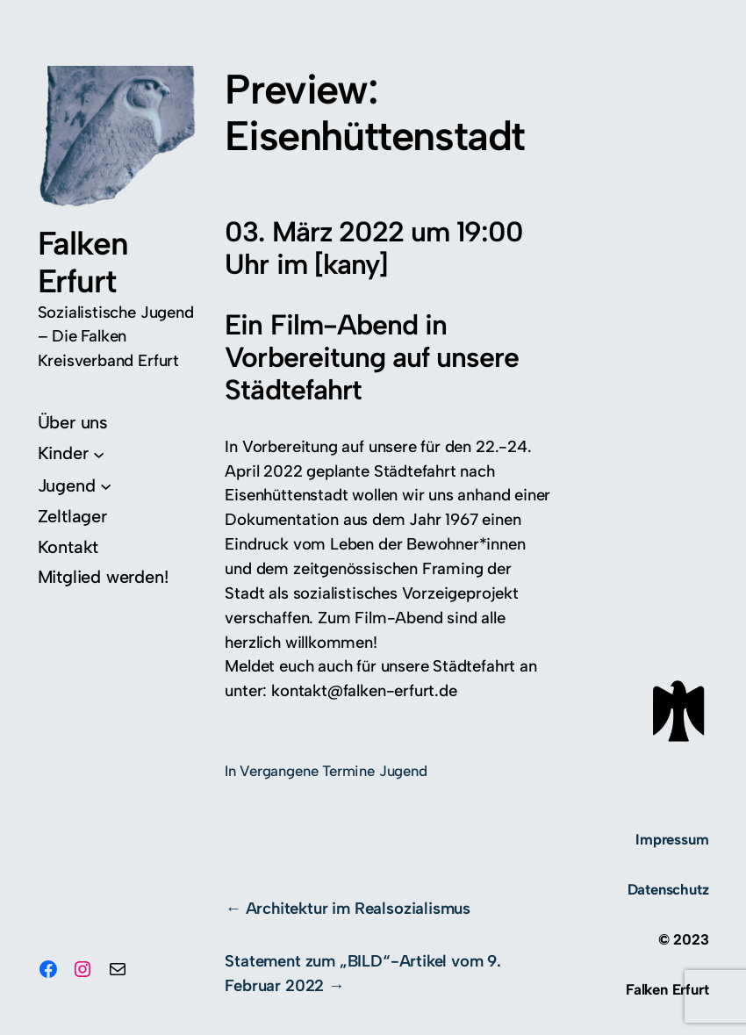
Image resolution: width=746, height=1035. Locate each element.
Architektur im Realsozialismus (358, 908)
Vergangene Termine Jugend (333, 771)
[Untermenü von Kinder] (71, 453)
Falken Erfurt (83, 262)
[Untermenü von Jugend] (75, 486)
